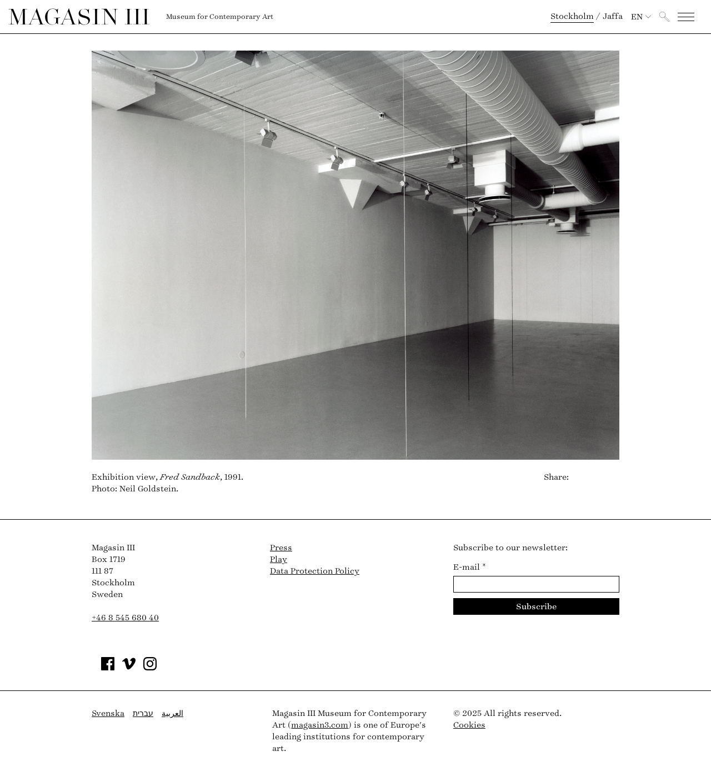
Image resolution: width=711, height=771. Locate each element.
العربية (172, 713)
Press (281, 548)
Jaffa (613, 16)
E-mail (469, 567)
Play (278, 559)
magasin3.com (319, 725)
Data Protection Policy (314, 571)
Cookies (469, 725)
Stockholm (572, 16)
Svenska (108, 713)
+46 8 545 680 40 (125, 618)
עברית (143, 713)
